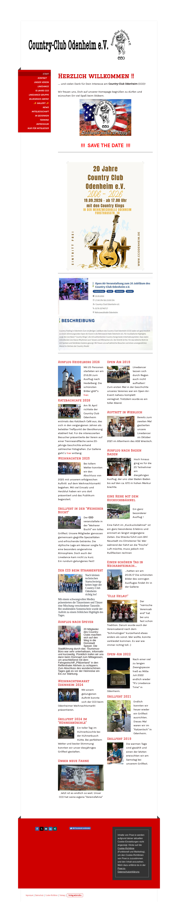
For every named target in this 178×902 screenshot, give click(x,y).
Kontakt (42, 78)
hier (86, 395)
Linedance (43, 86)
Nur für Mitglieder (38, 128)
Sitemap (62, 895)
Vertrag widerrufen (74, 895)
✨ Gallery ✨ (41, 103)
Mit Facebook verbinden (80, 828)
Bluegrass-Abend (39, 99)
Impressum (42, 124)
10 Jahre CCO (42, 90)
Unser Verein (41, 82)
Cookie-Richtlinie (126, 848)
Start (46, 74)
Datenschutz (39, 895)
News (46, 107)
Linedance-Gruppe (39, 94)
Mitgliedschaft (40, 111)
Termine (44, 120)
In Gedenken (42, 115)
